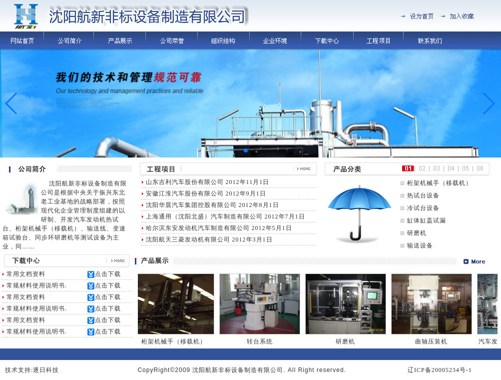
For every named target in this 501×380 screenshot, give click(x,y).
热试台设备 (423, 195)
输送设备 (420, 245)
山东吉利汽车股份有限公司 (185, 182)
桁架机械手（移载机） (439, 183)
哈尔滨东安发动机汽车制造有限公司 (198, 228)
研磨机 (417, 233)
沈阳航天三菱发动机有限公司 (188, 239)
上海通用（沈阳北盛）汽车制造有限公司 (204, 216)
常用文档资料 (25, 274)
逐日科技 (46, 370)
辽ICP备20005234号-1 (440, 370)
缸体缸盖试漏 (426, 220)
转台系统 (262, 341)
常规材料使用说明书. (36, 285)
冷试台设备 (423, 208)
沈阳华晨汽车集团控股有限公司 (191, 205)
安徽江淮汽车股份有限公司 (185, 193)
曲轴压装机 (434, 341)
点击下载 (108, 274)
